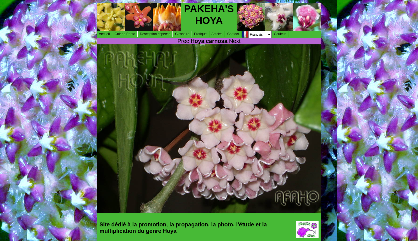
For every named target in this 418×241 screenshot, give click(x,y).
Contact (233, 34)
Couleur (280, 34)
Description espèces (155, 34)
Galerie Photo (125, 34)
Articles (217, 34)
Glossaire (182, 34)
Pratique (200, 34)
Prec (183, 41)
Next (234, 41)
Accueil (104, 34)
